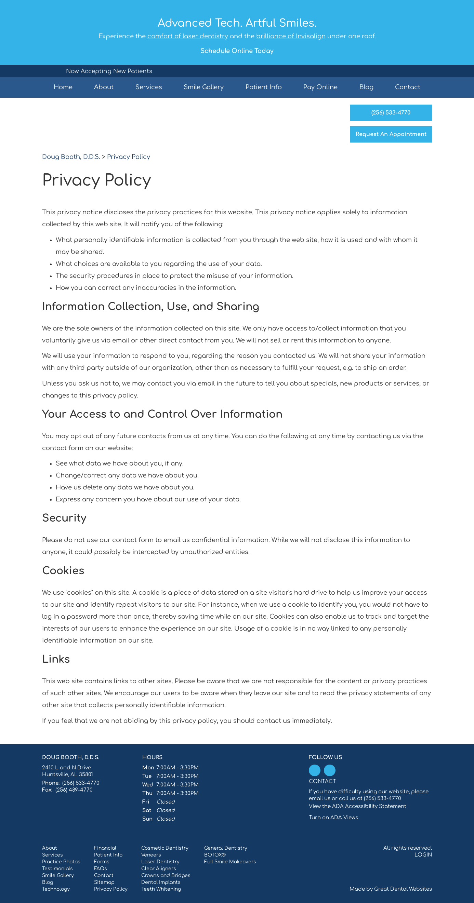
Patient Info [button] (264, 87)
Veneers (151, 855)
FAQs (100, 868)
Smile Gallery (204, 87)
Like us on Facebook (314, 770)
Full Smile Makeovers (230, 861)
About (49, 848)
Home (63, 87)
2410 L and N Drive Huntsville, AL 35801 (67, 771)
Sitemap (104, 882)
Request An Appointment (391, 134)
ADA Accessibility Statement (369, 806)
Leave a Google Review (329, 770)
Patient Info (108, 855)
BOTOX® (215, 855)
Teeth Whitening (161, 889)
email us (319, 798)
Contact (407, 87)
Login (423, 855)
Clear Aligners (158, 868)
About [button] (104, 87)
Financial (105, 848)
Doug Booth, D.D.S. (71, 156)
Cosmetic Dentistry (164, 848)
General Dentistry (225, 848)
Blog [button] (366, 87)
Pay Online (320, 87)
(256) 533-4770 (390, 113)
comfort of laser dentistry (187, 36)
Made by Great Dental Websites (391, 889)
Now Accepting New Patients (109, 71)
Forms (101, 861)
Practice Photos (61, 861)
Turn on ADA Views (333, 818)
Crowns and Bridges (165, 875)
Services (148, 87)
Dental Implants (161, 882)
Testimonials (57, 868)
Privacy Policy (128, 156)
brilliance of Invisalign (291, 36)
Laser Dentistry (160, 861)
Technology (56, 889)
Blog (47, 882)
